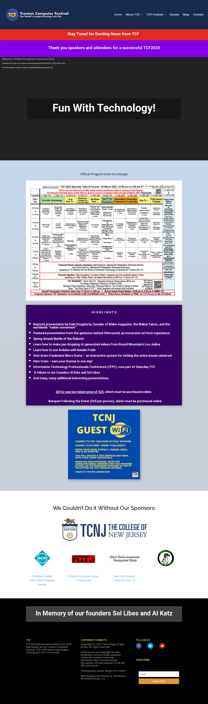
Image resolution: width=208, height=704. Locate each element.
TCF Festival (155, 15)
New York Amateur (124, 576)
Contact (198, 15)
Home (118, 15)
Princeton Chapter (42, 576)
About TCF (133, 15)
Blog (186, 15)
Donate (174, 15)
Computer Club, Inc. (124, 580)
